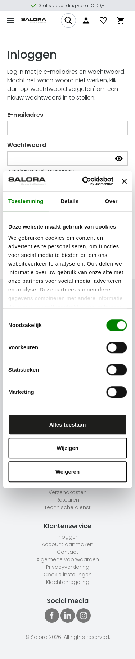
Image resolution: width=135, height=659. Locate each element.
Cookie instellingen (68, 574)
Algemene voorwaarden (67, 559)
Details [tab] (69, 201)
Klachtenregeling (67, 582)
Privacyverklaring (67, 567)
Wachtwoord (26, 145)
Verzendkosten (68, 492)
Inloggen (67, 536)
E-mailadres (25, 115)
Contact (67, 552)
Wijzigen (67, 448)
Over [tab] (111, 201)
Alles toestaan (67, 424)
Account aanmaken (67, 544)
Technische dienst (67, 507)
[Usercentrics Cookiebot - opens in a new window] (84, 181)
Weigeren (67, 472)
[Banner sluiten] (124, 181)
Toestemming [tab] (26, 201)
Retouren (67, 499)
